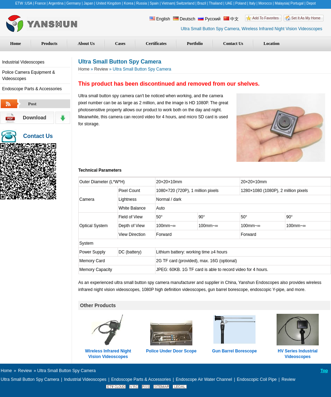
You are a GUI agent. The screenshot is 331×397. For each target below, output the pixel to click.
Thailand (215, 3)
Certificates (156, 43)
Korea (128, 3)
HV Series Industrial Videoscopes (297, 354)
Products (49, 43)
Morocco (265, 3)
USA (28, 3)
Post (32, 103)
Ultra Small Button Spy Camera (30, 379)
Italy (252, 3)
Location (271, 43)
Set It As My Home (305, 18)
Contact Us (233, 43)
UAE (229, 3)
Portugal (297, 3)
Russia (141, 3)
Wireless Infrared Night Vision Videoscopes (108, 354)
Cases (120, 43)
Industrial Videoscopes (23, 62)
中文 (231, 18)
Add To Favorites (265, 18)
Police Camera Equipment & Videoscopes (28, 75)
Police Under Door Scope (171, 351)
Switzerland (185, 3)
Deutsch (184, 18)
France (40, 3)
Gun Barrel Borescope (234, 351)
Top (324, 370)
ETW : (20, 3)
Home (15, 43)
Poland (240, 3)
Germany (73, 3)
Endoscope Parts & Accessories (32, 88)
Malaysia (282, 3)
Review (101, 69)
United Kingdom (108, 3)
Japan (88, 3)
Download (34, 117)
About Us (86, 43)
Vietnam (167, 3)
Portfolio (195, 43)
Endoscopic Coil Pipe (257, 379)
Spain (154, 3)
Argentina (56, 3)
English (160, 18)
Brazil (201, 3)
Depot (311, 3)
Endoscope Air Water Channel (204, 379)
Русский (209, 18)
